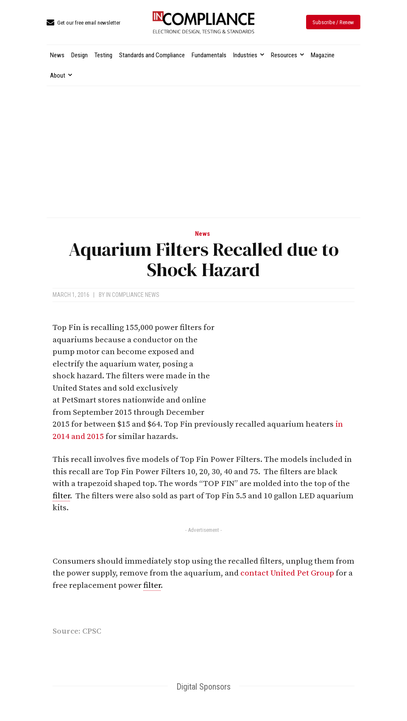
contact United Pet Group (287, 573)
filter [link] (61, 496)
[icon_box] (83, 23)
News (202, 234)
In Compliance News (132, 294)
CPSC (91, 631)
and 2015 (87, 437)
